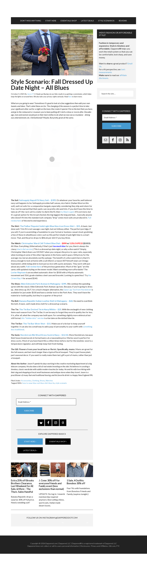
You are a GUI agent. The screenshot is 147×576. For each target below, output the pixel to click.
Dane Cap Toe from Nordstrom (77, 289)
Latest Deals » (30, 450)
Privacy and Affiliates (99, 568)
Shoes (42, 380)
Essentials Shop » (58, 441)
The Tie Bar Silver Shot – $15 (37, 323)
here (70, 96)
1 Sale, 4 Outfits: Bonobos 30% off (76, 481)
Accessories (26, 380)
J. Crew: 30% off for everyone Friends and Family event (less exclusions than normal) (51, 484)
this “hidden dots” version (32, 318)
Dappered (73, 8)
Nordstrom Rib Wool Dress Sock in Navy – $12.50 (44, 334)
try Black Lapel (67, 211)
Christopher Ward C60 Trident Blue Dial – (44, 243)
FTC (118, 568)
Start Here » (30, 441)
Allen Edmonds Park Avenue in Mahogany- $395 (43, 283)
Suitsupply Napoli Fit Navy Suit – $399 (37, 200)
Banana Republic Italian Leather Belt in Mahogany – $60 (46, 300)
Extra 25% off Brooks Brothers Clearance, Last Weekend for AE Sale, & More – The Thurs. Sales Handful (22, 486)
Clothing (35, 380)
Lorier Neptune (18, 272)
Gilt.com (112, 568)
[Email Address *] (46, 401)
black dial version (24, 248)
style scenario (61, 383)
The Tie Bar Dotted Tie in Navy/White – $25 (40, 309)
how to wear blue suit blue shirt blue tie (38, 383)
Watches (49, 380)
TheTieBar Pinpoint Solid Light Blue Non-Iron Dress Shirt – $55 (50, 226)
